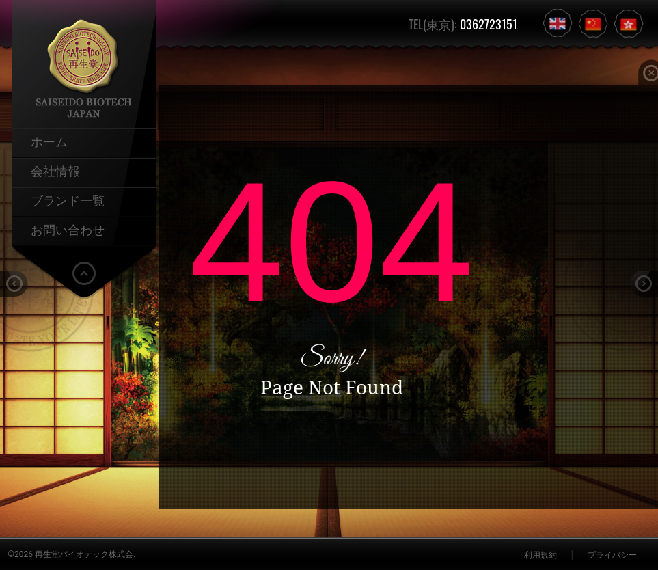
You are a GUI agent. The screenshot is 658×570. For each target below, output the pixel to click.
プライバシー (612, 555)
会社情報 (55, 170)
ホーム (49, 141)
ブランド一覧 (68, 199)
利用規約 (540, 555)
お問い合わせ (68, 229)
